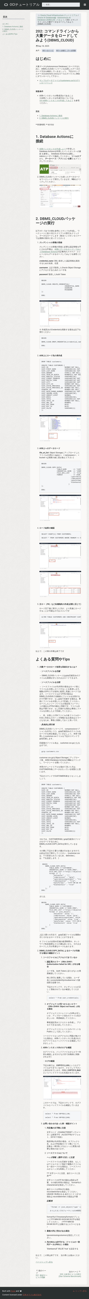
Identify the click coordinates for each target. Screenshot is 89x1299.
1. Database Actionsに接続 (12, 27)
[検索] (61, 5)
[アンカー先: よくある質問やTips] (72, 659)
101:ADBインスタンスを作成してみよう (56, 100)
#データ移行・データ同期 (66, 51)
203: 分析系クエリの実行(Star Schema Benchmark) (70, 1275)
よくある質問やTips (9, 34)
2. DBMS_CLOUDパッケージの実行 (13, 30)
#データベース (48, 51)
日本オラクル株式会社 (32, 1295)
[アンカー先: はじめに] (54, 59)
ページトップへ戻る (44, 1262)
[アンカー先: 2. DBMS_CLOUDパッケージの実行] (79, 221)
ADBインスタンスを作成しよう (52, 149)
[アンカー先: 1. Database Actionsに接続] (79, 139)
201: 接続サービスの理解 (42, 1276)
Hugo (13, 1291)
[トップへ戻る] (80, 1291)
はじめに (5, 24)
